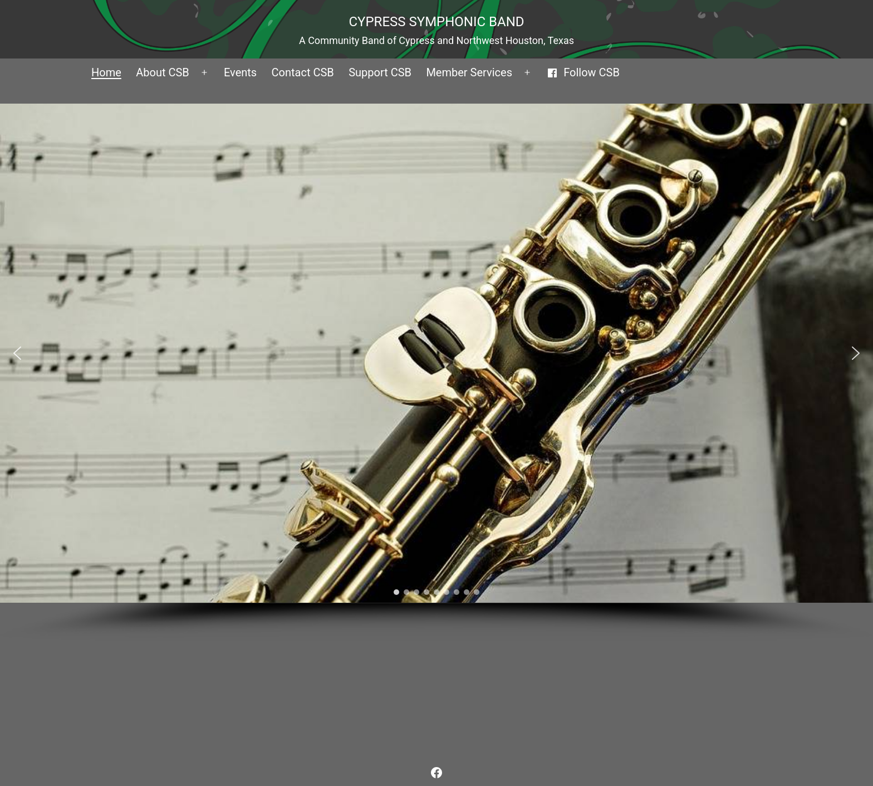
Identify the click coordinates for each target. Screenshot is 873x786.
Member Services (469, 72)
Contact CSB (303, 72)
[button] (17, 353)
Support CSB (380, 72)
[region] (436, 373)
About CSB (162, 72)
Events (240, 72)
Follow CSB (583, 72)
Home (106, 72)
